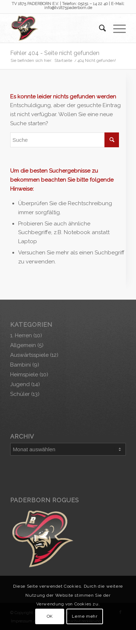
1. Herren (21, 335)
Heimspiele (24, 374)
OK (50, 616)
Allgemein (23, 345)
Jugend (20, 384)
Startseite (63, 60)
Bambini (20, 364)
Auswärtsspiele (29, 355)
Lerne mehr (84, 616)
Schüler (20, 394)
